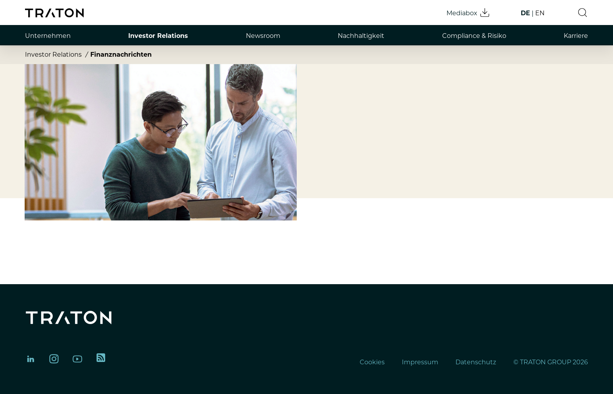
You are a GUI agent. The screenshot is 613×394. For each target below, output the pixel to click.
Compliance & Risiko (474, 35)
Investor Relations (158, 35)
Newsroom (263, 35)
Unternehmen (48, 35)
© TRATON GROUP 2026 (550, 362)
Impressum (420, 362)
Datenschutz (475, 362)
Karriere (576, 35)
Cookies (372, 362)
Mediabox (468, 12)
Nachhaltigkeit (361, 35)
